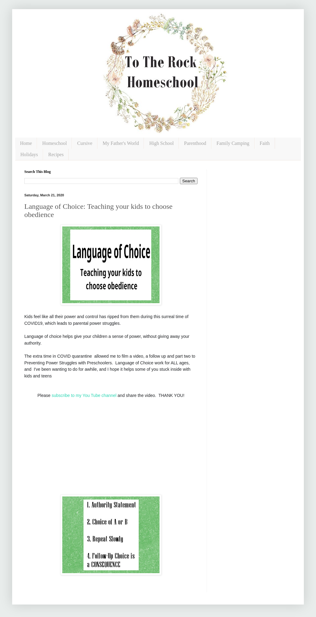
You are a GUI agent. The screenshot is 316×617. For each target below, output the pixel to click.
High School (161, 143)
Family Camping (233, 143)
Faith (265, 143)
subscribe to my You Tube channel (84, 395)
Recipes (56, 154)
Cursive (84, 143)
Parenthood (195, 143)
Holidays (29, 154)
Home (26, 143)
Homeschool (54, 143)
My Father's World (121, 143)
